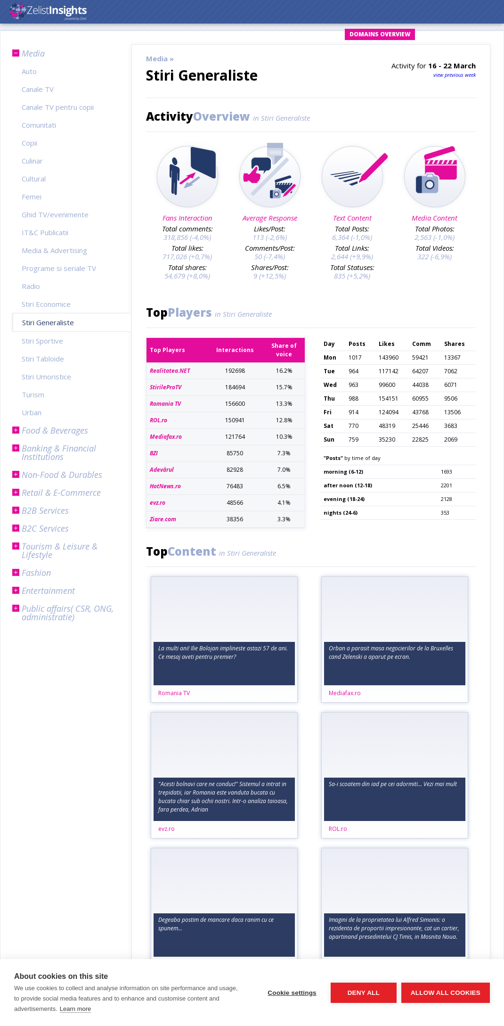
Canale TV (38, 89)
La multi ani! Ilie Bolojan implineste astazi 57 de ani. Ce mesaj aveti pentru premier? (223, 652)
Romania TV (174, 693)
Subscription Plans (457, 34)
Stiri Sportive (42, 340)
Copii (29, 143)
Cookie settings (292, 992)
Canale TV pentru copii (58, 107)
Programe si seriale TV (59, 268)
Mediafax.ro (345, 693)
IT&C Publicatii (45, 232)
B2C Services (45, 528)
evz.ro (166, 829)
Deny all (364, 992)
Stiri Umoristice (46, 376)
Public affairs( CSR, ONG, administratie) (68, 613)
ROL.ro (338, 829)
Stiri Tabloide (43, 358)
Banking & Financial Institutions (59, 452)
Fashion (36, 572)
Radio (31, 286)
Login (253, 34)
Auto (29, 71)
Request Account (306, 34)
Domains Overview (380, 34)
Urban (31, 412)
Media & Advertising (54, 250)
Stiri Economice (46, 304)
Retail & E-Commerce (61, 492)
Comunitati (39, 125)
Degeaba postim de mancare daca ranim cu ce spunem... (216, 924)
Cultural (34, 178)
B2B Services (45, 510)
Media (33, 53)
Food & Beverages (55, 430)
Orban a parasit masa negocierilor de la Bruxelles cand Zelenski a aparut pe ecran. (391, 652)
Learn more (75, 1008)
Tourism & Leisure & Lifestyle (60, 550)
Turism (33, 394)
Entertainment (48, 590)
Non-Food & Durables (62, 474)
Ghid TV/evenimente (55, 214)
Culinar (32, 160)
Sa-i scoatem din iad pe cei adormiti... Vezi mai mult (393, 784)
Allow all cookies (445, 992)
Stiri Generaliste (48, 322)
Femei (31, 196)
